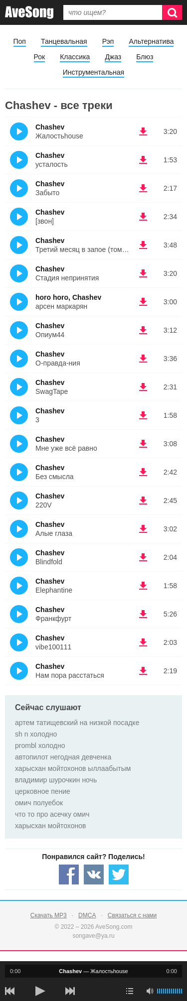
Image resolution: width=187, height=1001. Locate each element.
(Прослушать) (19, 131)
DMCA (87, 915)
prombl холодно (40, 746)
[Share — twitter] (119, 874)
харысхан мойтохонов (50, 826)
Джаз (113, 57)
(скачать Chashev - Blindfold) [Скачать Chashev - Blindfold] (143, 557)
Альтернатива (151, 41)
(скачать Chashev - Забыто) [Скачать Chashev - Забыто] (143, 188)
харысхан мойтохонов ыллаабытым (73, 768)
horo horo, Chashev (68, 297)
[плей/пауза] (40, 991)
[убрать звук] (150, 991)
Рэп (108, 41)
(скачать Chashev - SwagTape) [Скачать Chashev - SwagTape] (143, 387)
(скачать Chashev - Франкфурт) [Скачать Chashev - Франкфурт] (143, 614)
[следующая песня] (70, 991)
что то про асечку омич (52, 814)
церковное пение (42, 791)
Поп (19, 41)
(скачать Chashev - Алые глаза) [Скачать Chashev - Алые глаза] (143, 529)
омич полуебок (39, 803)
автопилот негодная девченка (63, 757)
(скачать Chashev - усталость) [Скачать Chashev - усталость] (143, 160)
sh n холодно (36, 734)
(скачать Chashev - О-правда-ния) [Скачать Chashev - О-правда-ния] (143, 359)
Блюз (144, 57)
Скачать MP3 (48, 915)
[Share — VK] (94, 874)
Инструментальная (93, 72)
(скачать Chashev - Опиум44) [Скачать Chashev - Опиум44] (143, 330)
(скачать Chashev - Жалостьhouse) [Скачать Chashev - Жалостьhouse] (143, 131)
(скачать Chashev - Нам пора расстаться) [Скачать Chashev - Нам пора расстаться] (143, 671)
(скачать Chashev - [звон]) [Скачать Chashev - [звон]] (143, 217)
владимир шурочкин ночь (56, 780)
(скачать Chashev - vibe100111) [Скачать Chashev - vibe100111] (143, 642)
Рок (39, 57)
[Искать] (172, 12)
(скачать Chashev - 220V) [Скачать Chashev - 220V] (143, 500)
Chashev (49, 127)
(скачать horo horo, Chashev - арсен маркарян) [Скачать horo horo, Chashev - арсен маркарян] (143, 302)
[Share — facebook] (69, 874)
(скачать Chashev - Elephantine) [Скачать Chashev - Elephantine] (143, 586)
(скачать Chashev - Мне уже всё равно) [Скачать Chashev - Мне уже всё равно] (143, 444)
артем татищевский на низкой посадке (77, 723)
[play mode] (130, 991)
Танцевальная (64, 41)
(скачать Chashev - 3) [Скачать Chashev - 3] (143, 415)
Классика (75, 57)
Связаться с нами (132, 915)
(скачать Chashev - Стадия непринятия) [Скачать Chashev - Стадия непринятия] (143, 273)
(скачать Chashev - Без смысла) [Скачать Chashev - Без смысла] (143, 472)
